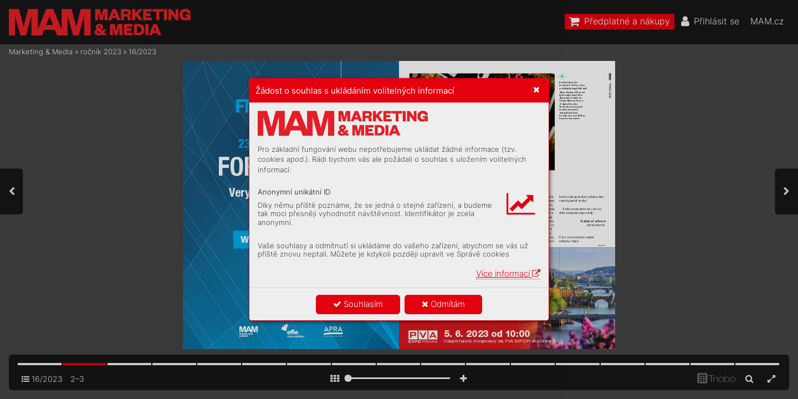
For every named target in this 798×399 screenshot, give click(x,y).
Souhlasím (358, 304)
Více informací (508, 273)
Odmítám (443, 304)
